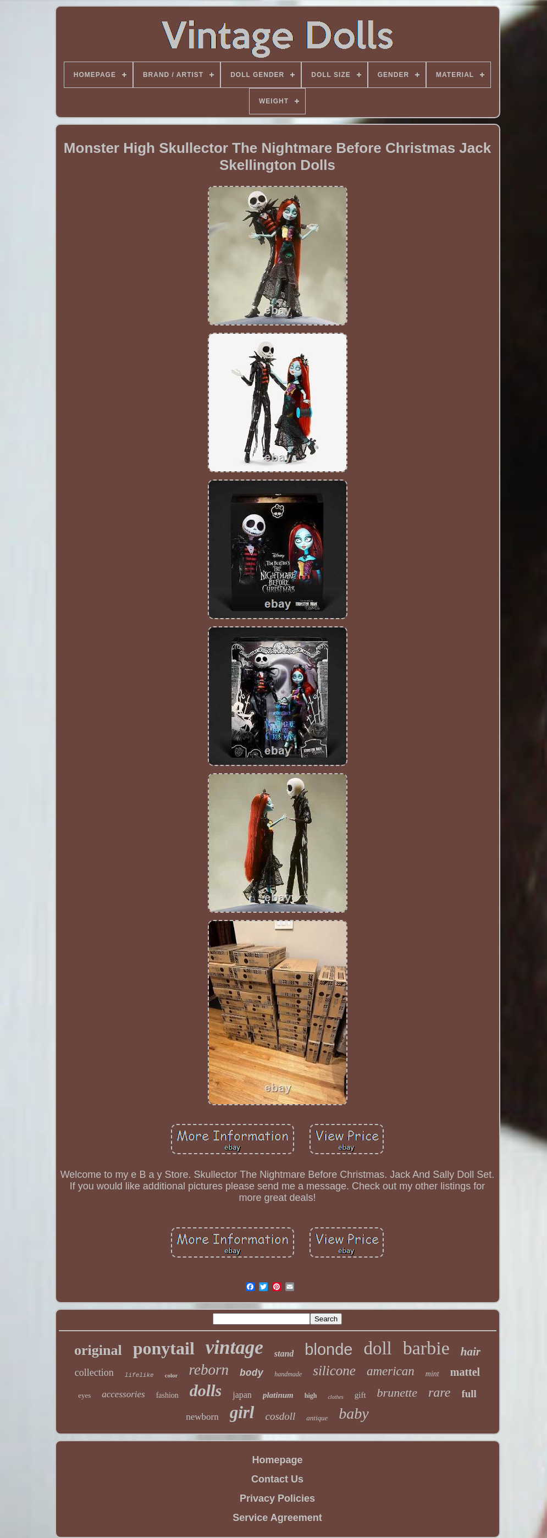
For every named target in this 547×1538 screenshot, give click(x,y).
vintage (234, 1347)
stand (284, 1353)
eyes (84, 1395)
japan (242, 1394)
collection (94, 1372)
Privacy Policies (277, 1498)
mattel (465, 1372)
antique (317, 1418)
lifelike (139, 1375)
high (311, 1395)
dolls (206, 1390)
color (171, 1375)
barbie (426, 1348)
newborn (202, 1417)
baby (353, 1413)
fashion (167, 1395)
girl (242, 1412)
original (98, 1350)
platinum (278, 1395)
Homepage (277, 1459)
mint (432, 1374)
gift (360, 1395)
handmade (288, 1374)
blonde (328, 1349)
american (391, 1371)
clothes (335, 1397)
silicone (334, 1370)
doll (377, 1348)
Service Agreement (277, 1517)
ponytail (164, 1348)
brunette (397, 1392)
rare (439, 1392)
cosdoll (280, 1416)
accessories (123, 1394)
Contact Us (277, 1479)
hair (470, 1351)
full (468, 1393)
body (251, 1373)
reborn (209, 1369)
